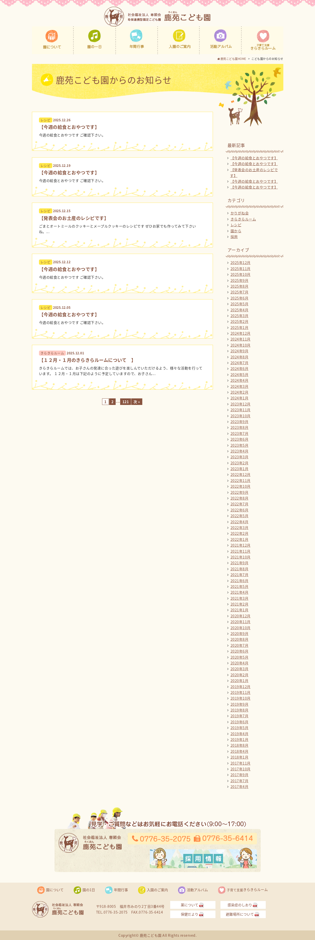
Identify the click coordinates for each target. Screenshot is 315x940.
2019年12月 (241, 686)
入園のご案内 (178, 40)
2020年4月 (240, 662)
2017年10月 (241, 768)
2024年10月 (241, 345)
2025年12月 (241, 262)
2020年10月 (241, 627)
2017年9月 (240, 774)
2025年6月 (240, 297)
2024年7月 (240, 362)
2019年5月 (240, 727)
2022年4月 (240, 521)
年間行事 (136, 40)
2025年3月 (240, 315)
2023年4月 (240, 451)
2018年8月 (240, 745)
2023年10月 (241, 415)
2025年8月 (240, 286)
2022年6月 (240, 509)
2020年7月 (240, 645)
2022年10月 (241, 486)
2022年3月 (240, 527)
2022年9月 (240, 492)
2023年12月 (241, 403)
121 (125, 401)
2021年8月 (240, 568)
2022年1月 (240, 539)
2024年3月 (240, 386)
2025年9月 (240, 280)
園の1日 (94, 40)
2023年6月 (240, 439)
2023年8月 (240, 427)
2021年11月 (241, 551)
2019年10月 (241, 698)
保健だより (192, 914)
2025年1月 (240, 327)
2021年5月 (240, 586)
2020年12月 (241, 615)
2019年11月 (241, 692)
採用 (234, 236)
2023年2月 (240, 462)
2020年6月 (240, 651)
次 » (136, 401)
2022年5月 (240, 515)
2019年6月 (240, 721)
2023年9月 (240, 421)
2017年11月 (241, 763)
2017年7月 (240, 780)
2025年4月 (240, 309)
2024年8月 (240, 356)
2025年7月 (240, 291)
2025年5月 (240, 303)
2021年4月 (240, 592)
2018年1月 (240, 757)
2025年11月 (241, 268)
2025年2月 (240, 321)
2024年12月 (241, 333)
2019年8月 (240, 709)
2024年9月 (240, 350)
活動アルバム (220, 40)
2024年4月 (240, 380)
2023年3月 (240, 456)
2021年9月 (240, 562)
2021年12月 (241, 545)
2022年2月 (240, 533)
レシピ (236, 224)
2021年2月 (240, 604)
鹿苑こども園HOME (233, 59)
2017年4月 (240, 786)
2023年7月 (240, 433)
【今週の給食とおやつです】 (254, 157)
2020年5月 (240, 657)
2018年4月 (240, 751)
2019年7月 (240, 715)
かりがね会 (240, 212)
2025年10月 (241, 274)
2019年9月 (240, 704)
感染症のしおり (242, 905)
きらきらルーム (243, 218)
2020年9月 (240, 633)
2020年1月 (240, 680)
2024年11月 (241, 339)
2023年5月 (240, 445)
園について (53, 40)
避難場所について (242, 914)
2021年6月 (240, 580)
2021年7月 (240, 574)
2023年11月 (241, 409)
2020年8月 (240, 639)
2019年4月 (240, 733)
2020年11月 (241, 621)
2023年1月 (240, 468)
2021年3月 (240, 598)
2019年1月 (240, 739)
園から (236, 230)
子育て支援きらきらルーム (261, 40)
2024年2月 (240, 392)
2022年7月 (240, 503)
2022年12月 (241, 474)
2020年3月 (240, 668)
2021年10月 (241, 556)
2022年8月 (240, 498)
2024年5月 (240, 374)
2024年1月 (240, 397)
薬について (192, 905)
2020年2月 (240, 674)
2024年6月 (240, 368)
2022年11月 (241, 480)
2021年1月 (240, 609)
